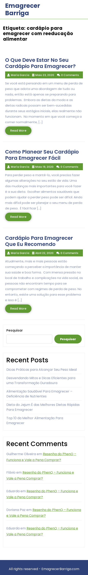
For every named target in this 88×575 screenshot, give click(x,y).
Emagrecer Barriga (22, 9)
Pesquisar (14, 330)
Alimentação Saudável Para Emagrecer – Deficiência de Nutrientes (39, 394)
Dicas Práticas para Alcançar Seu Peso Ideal (41, 369)
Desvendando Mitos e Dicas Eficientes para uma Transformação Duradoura (40, 380)
